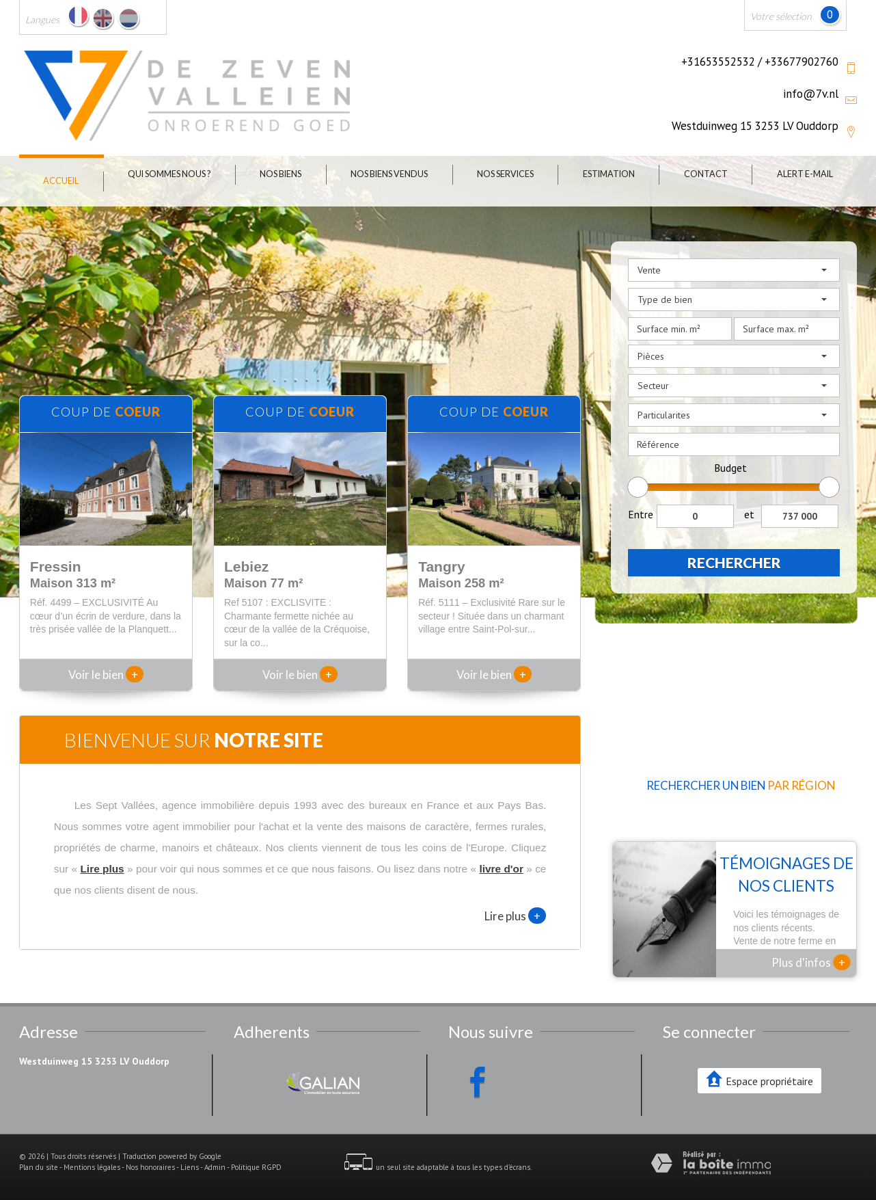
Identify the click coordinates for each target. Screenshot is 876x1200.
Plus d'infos (811, 962)
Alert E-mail (805, 174)
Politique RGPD (256, 1167)
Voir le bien (105, 674)
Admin (214, 1167)
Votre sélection (781, 16)
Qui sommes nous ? (169, 174)
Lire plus (515, 915)
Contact (706, 174)
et (749, 514)
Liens (189, 1167)
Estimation (609, 174)
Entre (640, 514)
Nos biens (280, 174)
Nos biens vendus (389, 174)
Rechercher (734, 562)
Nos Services (505, 174)
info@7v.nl (810, 93)
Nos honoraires (150, 1167)
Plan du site (38, 1167)
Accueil (61, 181)
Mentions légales (92, 1167)
